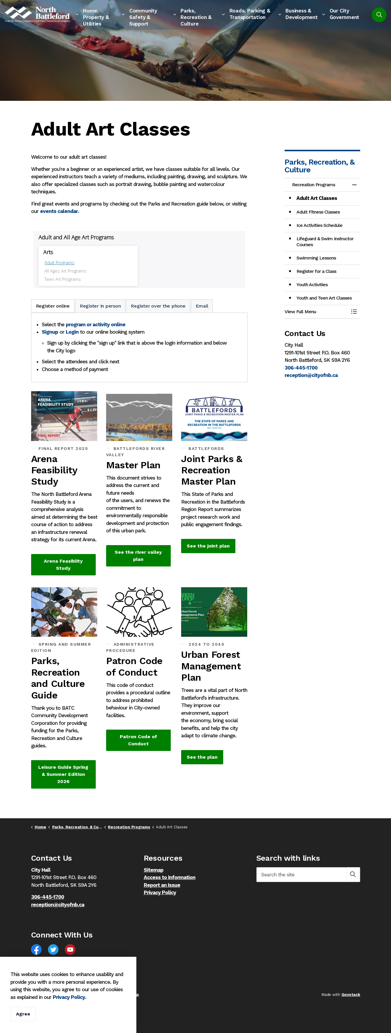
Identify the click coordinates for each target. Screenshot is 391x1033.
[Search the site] (308, 874)
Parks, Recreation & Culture (196, 17)
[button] (316, 311)
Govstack (350, 994)
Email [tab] (202, 306)
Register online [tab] (53, 306)
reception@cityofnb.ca (311, 375)
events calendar (59, 211)
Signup (50, 332)
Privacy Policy (69, 997)
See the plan (202, 757)
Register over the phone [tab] (158, 306)
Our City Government (345, 14)
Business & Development (301, 14)
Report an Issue (162, 885)
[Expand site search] (379, 14)
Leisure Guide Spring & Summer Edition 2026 (63, 774)
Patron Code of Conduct (138, 740)
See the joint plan (208, 546)
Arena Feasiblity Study (63, 564)
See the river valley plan (138, 555)
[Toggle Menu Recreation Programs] (354, 311)
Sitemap (153, 870)
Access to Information (169, 877)
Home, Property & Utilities (96, 17)
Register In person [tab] (100, 306)
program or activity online (95, 324)
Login (72, 332)
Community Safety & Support (143, 17)
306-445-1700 (301, 368)
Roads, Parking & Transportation (249, 14)
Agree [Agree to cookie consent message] (23, 1014)
